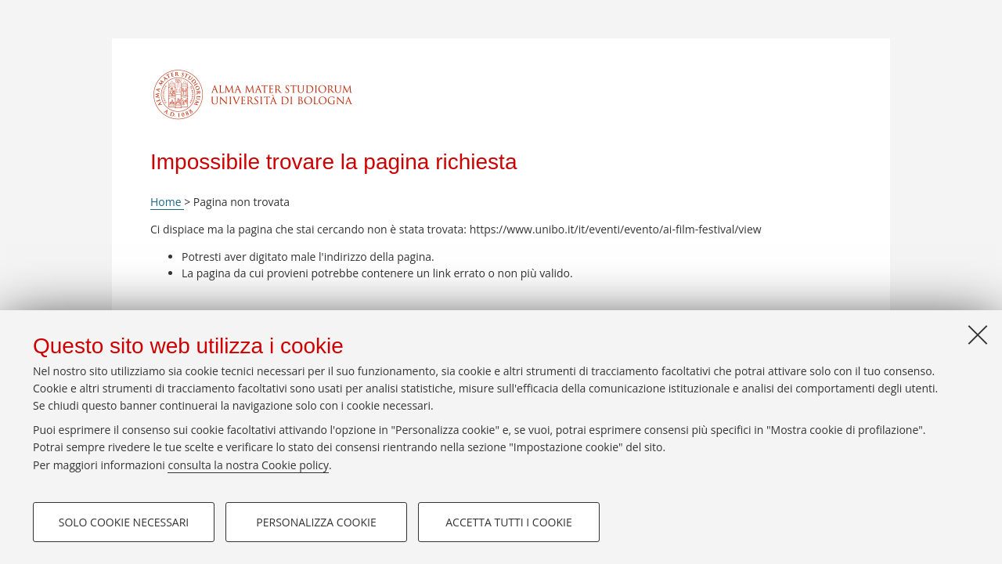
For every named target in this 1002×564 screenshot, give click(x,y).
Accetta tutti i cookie (508, 522)
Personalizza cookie (316, 522)
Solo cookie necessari (124, 522)
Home (167, 201)
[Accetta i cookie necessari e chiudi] (977, 334)
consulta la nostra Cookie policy (248, 464)
